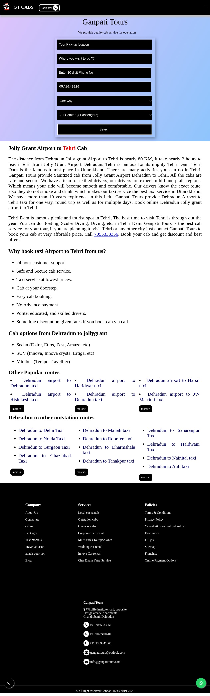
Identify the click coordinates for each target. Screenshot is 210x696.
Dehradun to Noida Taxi (41, 438)
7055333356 (106, 234)
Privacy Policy (154, 519)
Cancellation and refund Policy (165, 526)
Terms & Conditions (158, 512)
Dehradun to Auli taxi (168, 466)
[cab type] (104, 115)
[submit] (104, 129)
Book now (49, 8)
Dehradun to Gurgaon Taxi (44, 447)
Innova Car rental (89, 553)
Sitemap (150, 546)
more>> (17, 408)
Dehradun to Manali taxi (106, 430)
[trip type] (104, 101)
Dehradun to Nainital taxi (171, 458)
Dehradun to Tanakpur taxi (108, 461)
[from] (104, 45)
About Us (31, 512)
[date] (104, 87)
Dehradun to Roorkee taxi (108, 438)
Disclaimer (152, 533)
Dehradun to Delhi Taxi (41, 430)
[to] (104, 59)
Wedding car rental (90, 546)
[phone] (104, 73)
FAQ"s (149, 540)
